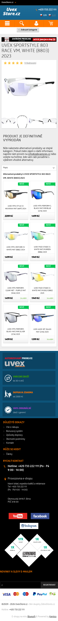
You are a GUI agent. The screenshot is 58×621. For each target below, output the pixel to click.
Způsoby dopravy (14, 435)
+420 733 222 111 (47, 10)
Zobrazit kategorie (29, 30)
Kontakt (10, 443)
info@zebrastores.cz (39, 154)
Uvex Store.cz (11, 11)
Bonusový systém (14, 431)
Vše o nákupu (12, 427)
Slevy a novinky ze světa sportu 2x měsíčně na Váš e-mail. (26, 577)
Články (9, 454)
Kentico (52, 617)
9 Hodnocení (30, 63)
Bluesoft (31, 617)
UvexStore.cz (7, 2)
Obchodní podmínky (15, 439)
